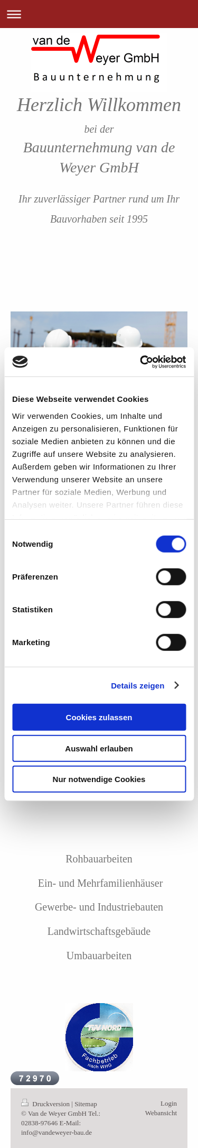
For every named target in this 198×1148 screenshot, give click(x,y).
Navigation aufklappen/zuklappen (99, 14)
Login (169, 1103)
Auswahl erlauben (99, 747)
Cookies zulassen (99, 717)
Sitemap (85, 1104)
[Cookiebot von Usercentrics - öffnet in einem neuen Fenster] (141, 362)
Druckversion (46, 1104)
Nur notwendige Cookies (99, 779)
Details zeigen (137, 685)
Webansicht (161, 1113)
